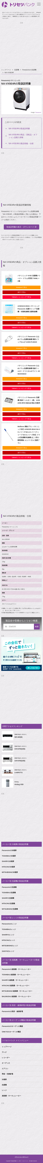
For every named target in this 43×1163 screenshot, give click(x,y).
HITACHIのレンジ (8, 940)
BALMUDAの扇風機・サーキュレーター (16, 996)
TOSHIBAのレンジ (9, 929)
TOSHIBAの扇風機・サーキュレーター (16, 975)
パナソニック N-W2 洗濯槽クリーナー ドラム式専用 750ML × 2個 (29, 278)
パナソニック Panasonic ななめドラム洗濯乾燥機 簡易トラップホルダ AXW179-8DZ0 (28, 339)
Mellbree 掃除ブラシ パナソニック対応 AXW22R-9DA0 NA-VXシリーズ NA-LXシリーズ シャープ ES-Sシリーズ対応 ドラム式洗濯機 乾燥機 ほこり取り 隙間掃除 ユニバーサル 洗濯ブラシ (29, 435)
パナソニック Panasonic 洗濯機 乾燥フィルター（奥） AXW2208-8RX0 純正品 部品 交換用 (29, 400)
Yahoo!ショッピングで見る (21, 297)
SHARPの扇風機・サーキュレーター (15, 980)
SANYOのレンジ (8, 951)
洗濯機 (16, 70)
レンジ (4, 1090)
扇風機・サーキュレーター (11, 1096)
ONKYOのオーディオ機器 (11, 1032)
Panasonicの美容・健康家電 (12, 1011)
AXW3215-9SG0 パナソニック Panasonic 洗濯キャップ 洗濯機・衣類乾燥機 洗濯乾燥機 (29, 309)
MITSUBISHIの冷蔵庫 (10, 872)
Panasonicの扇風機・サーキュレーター (16, 969)
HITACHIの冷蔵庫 (8, 867)
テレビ (4, 1052)
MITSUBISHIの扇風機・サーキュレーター (17, 991)
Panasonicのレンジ (9, 924)
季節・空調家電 (7, 1074)
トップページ (6, 70)
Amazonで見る (21, 287)
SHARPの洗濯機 (8, 898)
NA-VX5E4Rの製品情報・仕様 (21, 143)
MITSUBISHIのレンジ (10, 946)
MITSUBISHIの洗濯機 (10, 909)
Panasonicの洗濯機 (29, 70)
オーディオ (6, 1063)
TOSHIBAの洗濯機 (9, 892)
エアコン (5, 1068)
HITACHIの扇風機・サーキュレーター (15, 985)
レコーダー (6, 1058)
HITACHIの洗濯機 (8, 903)
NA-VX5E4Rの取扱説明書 (19, 129)
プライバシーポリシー (21, 1157)
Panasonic (38, 112)
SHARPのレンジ (8, 935)
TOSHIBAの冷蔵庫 (9, 856)
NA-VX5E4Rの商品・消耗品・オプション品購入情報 (23, 136)
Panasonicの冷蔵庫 (9, 850)
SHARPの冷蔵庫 (8, 861)
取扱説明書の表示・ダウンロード (20, 227)
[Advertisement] (21, 45)
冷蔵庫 (4, 1079)
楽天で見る (22, 292)
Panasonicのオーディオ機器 (12, 1026)
